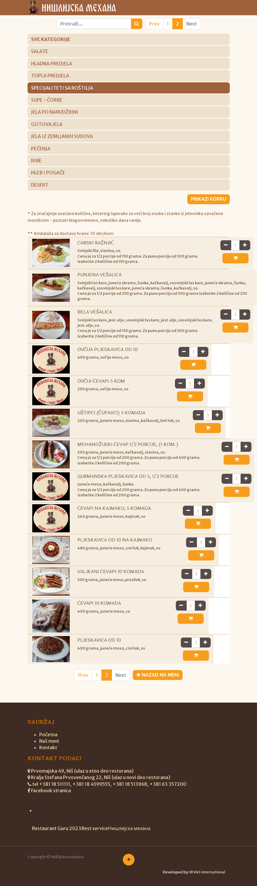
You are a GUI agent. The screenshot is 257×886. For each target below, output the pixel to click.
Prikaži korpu (208, 199)
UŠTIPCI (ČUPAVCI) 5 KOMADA (111, 418)
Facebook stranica (51, 790)
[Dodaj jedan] (221, 245)
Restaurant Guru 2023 (56, 828)
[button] (212, 258)
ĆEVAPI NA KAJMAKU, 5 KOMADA (114, 513)
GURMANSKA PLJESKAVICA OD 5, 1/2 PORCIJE (128, 481)
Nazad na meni (157, 680)
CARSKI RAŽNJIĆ (95, 242)
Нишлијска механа (129, 828)
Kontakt (48, 747)
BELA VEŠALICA (94, 317)
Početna (48, 734)
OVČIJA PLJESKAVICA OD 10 (107, 354)
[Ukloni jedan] (202, 245)
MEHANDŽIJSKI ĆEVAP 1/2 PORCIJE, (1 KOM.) (128, 449)
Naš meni (49, 741)
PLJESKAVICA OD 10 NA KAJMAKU (114, 545)
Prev (154, 24)
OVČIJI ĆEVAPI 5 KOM (101, 386)
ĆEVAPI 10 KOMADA (99, 608)
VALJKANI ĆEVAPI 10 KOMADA (110, 576)
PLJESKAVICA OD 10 (99, 645)
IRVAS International (207, 872)
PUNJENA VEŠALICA (99, 274)
